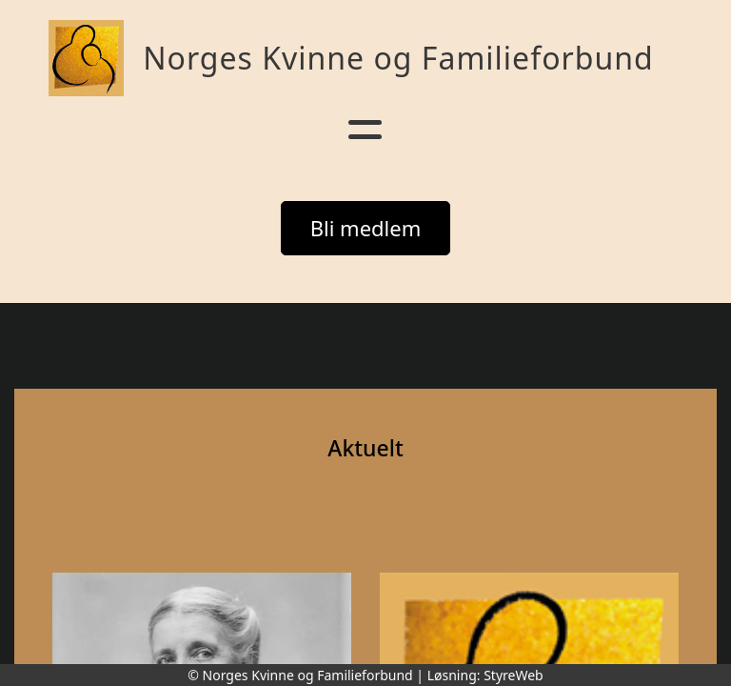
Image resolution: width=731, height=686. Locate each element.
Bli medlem (366, 227)
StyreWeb (513, 675)
